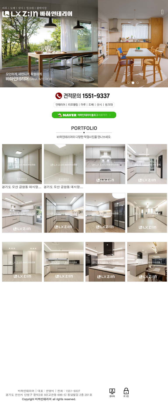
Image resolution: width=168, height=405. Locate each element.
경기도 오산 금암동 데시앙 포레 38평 (22, 187)
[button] (103, 43)
